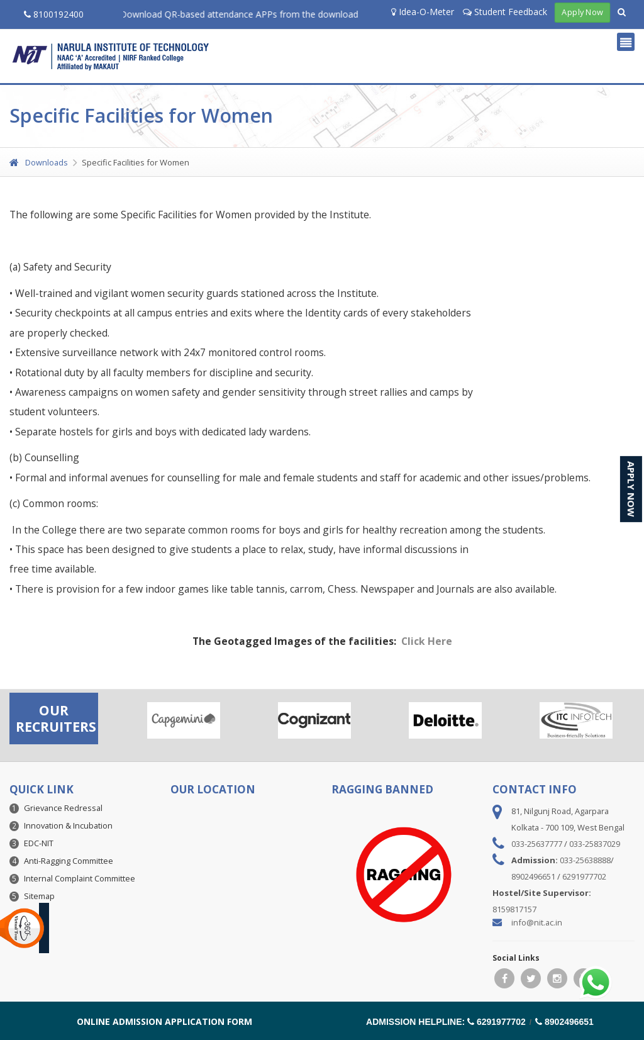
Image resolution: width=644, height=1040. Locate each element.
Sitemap (39, 896)
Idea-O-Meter (422, 12)
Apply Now (582, 12)
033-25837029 (594, 843)
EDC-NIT (38, 843)
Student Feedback (505, 12)
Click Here (426, 641)
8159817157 (514, 909)
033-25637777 (536, 843)
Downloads (38, 162)
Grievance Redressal (63, 808)
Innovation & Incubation (68, 825)
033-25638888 (585, 860)
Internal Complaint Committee (79, 878)
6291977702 (584, 876)
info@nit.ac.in (536, 922)
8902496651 (533, 876)
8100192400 (54, 14)
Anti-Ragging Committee (68, 860)
